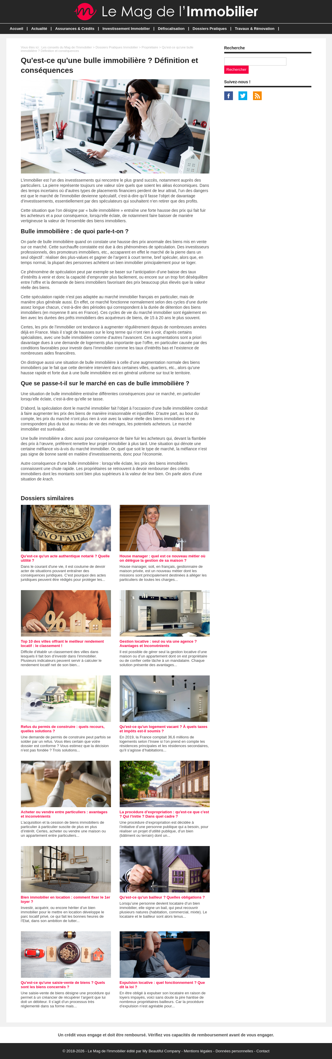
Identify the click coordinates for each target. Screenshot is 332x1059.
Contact (263, 1051)
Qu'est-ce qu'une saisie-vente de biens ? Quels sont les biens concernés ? (63, 984)
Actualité (39, 28)
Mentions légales (198, 1051)
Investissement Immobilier (126, 28)
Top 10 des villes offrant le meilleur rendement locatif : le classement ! (62, 643)
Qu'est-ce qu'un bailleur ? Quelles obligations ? (162, 897)
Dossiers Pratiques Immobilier (117, 47)
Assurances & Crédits (74, 28)
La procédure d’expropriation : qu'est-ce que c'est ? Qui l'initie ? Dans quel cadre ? (164, 814)
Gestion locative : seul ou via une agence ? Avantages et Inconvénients (158, 643)
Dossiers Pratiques (210, 28)
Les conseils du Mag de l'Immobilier (66, 47)
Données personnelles (234, 1051)
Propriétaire (150, 47)
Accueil (16, 28)
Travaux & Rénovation (254, 28)
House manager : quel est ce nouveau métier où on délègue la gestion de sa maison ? (162, 558)
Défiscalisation (171, 28)
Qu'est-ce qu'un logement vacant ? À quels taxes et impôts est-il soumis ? (163, 728)
